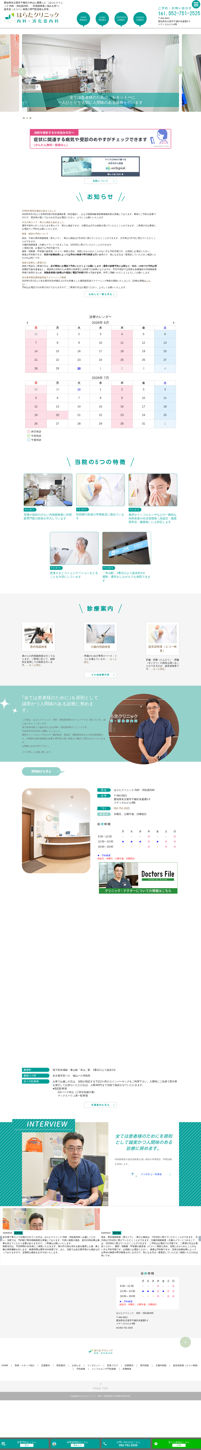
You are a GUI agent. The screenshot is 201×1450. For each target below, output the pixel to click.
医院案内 (61, 1403)
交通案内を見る (100, 1141)
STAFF (83, 18)
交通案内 (45, 1403)
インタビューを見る (151, 1212)
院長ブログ (112, 1403)
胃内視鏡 (144, 1403)
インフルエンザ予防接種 (104, 1406)
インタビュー (93, 1403)
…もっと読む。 (35, 686)
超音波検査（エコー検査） (186, 1403)
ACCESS (140, 18)
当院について (100, 190)
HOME (5, 1403)
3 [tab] (30, 118)
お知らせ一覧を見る (100, 313)
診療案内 (129, 1403)
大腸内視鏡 (160, 1403)
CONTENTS (121, 18)
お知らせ (76, 1403)
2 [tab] (27, 118)
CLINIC (102, 18)
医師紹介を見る (41, 803)
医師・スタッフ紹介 (25, 1403)
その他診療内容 (100, 705)
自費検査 (126, 1406)
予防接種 (80, 1406)
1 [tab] (24, 118)
